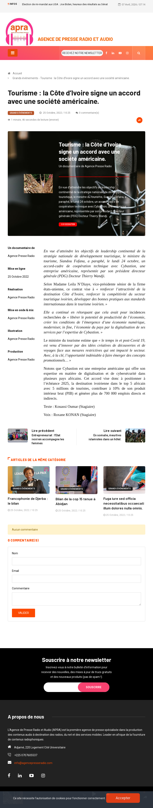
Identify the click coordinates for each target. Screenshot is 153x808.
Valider (23, 612)
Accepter (123, 798)
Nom (15, 553)
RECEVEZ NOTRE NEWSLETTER (82, 53)
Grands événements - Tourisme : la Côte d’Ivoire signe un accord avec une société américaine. (71, 78)
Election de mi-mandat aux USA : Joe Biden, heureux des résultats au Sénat (65, 4)
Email (15, 570)
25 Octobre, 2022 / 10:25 (54, 112)
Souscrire (93, 687)
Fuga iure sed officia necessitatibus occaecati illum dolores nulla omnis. (123, 503)
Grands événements (21, 113)
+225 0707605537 (25, 755)
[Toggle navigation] (13, 53)
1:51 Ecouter (68, 224)
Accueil (17, 73)
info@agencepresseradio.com (33, 763)
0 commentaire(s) (87, 112)
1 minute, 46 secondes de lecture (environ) (33, 119)
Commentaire (20, 588)
